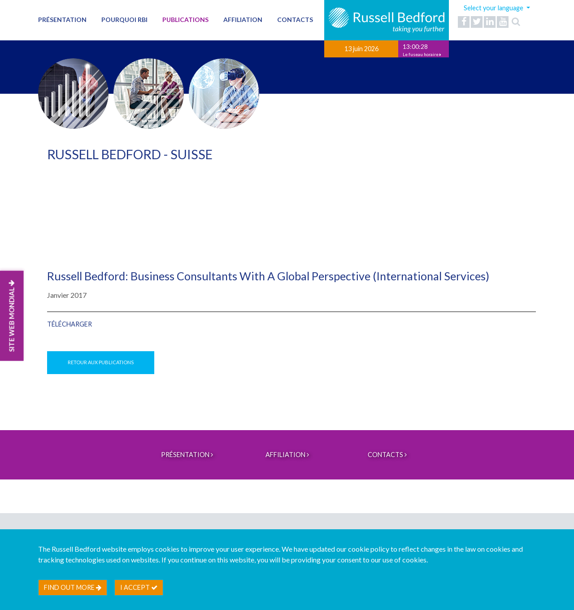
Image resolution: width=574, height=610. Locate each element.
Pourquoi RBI (124, 19)
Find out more (72, 587)
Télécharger (69, 324)
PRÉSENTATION (62, 19)
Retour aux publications (101, 362)
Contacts (295, 19)
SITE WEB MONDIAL (12, 315)
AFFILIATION (242, 19)
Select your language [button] (494, 8)
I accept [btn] (138, 587)
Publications (185, 19)
